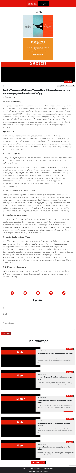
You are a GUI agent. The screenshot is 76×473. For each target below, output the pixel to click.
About (24, 468)
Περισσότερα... (38, 462)
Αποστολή (6, 334)
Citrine (46, 471)
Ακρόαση (68, 86)
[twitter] (64, 293)
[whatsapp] (25, 293)
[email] (38, 293)
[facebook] (12, 293)
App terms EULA (48, 468)
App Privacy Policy (35, 468)
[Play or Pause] (74, 86)
